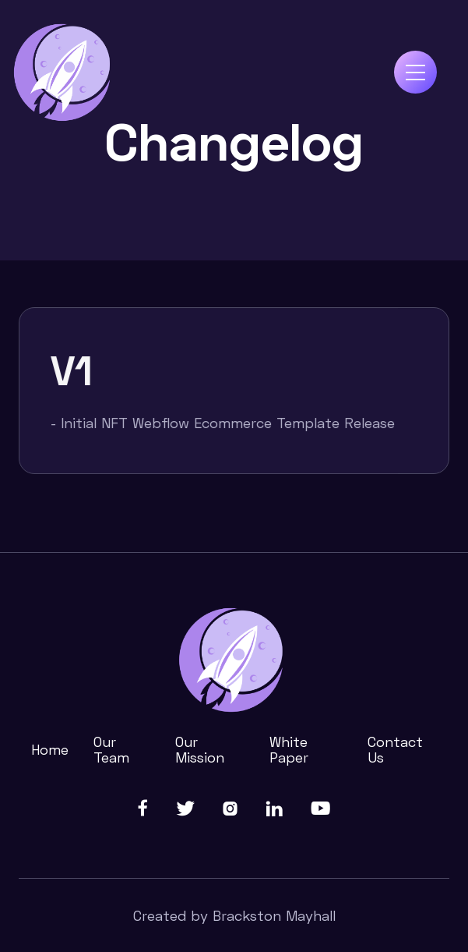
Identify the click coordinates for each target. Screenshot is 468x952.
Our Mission (199, 749)
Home (50, 749)
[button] (415, 72)
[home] (63, 72)
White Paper (288, 749)
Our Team (111, 749)
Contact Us (395, 749)
